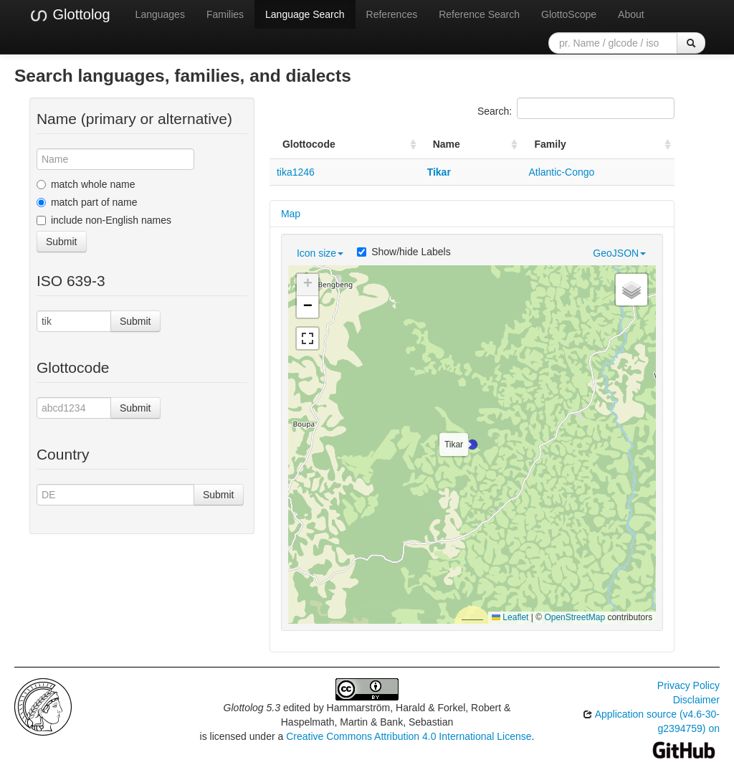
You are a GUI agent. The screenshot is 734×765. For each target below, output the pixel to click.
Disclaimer (696, 699)
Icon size (320, 253)
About (631, 14)
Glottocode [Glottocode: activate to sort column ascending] (308, 144)
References (392, 14)
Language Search (305, 14)
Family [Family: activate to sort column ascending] (550, 144)
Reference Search (479, 14)
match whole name (86, 184)
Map (290, 213)
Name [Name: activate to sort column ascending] (446, 144)
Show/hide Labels (404, 251)
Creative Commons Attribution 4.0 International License (408, 736)
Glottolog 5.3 (252, 707)
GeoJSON (619, 253)
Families (225, 14)
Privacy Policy (688, 685)
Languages (160, 14)
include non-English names (104, 220)
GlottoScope (568, 14)
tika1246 (296, 172)
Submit (61, 241)
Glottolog (69, 15)
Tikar (439, 172)
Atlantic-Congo (561, 172)
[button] (472, 444)
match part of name (87, 202)
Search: (576, 108)
